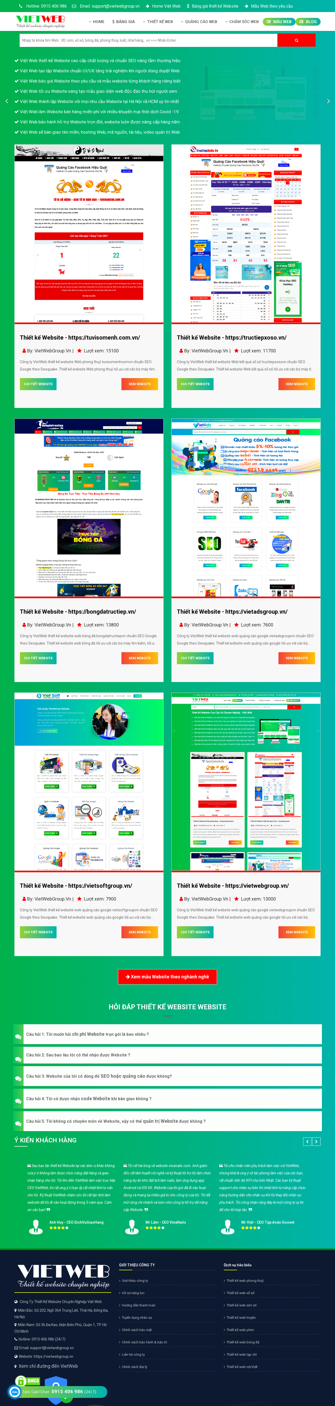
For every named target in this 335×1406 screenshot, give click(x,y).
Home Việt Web (163, 6)
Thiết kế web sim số (240, 1305)
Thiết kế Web (158, 22)
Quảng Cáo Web (199, 22)
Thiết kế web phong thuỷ (244, 1281)
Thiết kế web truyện (240, 1318)
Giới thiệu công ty (133, 1281)
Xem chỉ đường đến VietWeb (48, 1366)
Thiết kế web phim (239, 1330)
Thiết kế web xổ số (239, 1293)
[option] (167, 1197)
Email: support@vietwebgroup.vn (105, 6)
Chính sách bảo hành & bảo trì (143, 1342)
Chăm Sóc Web (242, 22)
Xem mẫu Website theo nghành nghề (167, 977)
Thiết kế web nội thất (241, 1367)
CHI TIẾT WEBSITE (38, 384)
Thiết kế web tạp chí (240, 1354)
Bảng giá (123, 22)
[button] (167, 1034)
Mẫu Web (279, 22)
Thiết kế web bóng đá (241, 1342)
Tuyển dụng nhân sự (135, 1318)
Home (96, 22)
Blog (308, 22)
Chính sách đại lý (133, 1367)
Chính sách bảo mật (135, 1330)
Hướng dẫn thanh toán (137, 1305)
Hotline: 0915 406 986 (42, 6)
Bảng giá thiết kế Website (212, 6)
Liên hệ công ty (132, 1354)
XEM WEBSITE (140, 384)
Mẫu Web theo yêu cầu (268, 6)
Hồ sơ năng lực (131, 1293)
